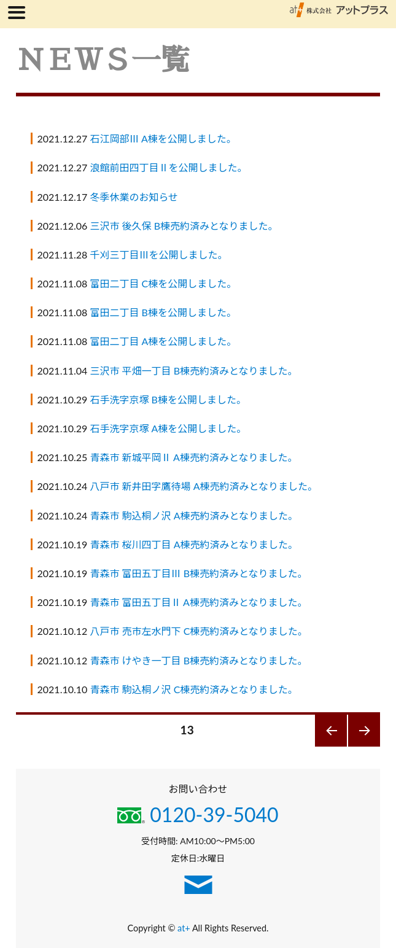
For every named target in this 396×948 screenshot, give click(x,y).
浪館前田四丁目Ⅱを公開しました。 (168, 167)
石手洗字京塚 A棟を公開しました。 (168, 428)
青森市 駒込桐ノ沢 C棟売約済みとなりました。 (193, 689)
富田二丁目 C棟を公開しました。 (163, 283)
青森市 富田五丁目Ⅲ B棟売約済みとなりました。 (198, 573)
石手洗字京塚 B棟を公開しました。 (168, 399)
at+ (184, 928)
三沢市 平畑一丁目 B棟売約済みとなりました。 (193, 370)
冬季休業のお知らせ (134, 197)
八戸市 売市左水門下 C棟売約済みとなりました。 (198, 631)
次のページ (364, 746)
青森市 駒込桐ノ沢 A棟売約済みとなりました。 (194, 515)
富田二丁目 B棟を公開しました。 (163, 312)
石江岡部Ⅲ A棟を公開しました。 (163, 138)
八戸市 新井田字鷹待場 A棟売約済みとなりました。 (203, 486)
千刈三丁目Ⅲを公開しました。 (158, 254)
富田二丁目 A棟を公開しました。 (163, 341)
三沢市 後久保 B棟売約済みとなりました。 (184, 225)
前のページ (331, 746)
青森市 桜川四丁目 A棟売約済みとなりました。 (194, 544)
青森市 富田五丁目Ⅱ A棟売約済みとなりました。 (198, 602)
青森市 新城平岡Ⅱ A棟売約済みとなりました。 (193, 457)
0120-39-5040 (197, 814)
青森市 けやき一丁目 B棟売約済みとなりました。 (198, 660)
